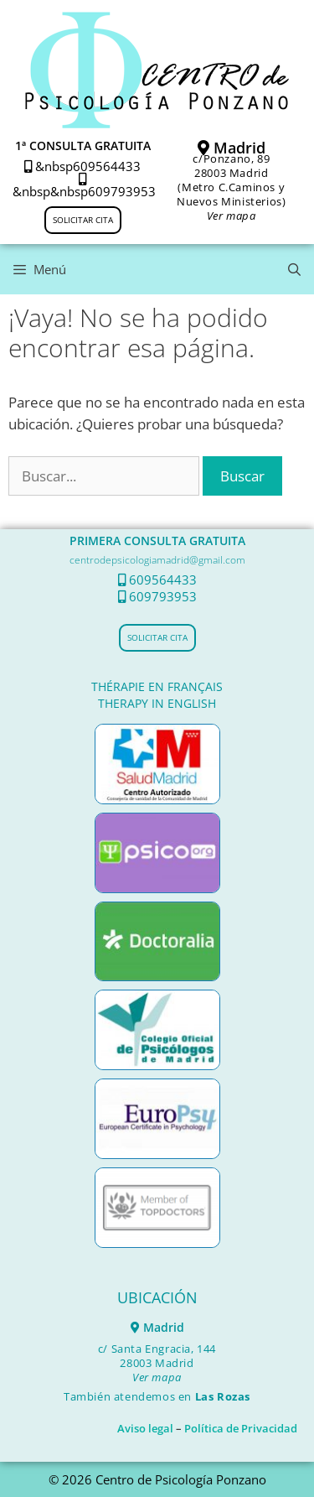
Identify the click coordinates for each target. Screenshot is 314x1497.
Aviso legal (145, 1428)
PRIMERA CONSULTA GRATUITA (157, 540)
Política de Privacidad (240, 1428)
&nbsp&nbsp (50, 186)
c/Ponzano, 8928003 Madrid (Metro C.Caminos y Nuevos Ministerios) (231, 187)
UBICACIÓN (157, 1297)
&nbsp (48, 166)
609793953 (122, 191)
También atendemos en (157, 1396)
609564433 (107, 166)
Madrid (231, 148)
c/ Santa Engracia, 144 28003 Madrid (157, 1363)
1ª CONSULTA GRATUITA (83, 145)
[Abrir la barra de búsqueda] (294, 269)
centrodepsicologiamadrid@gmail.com (157, 560)
